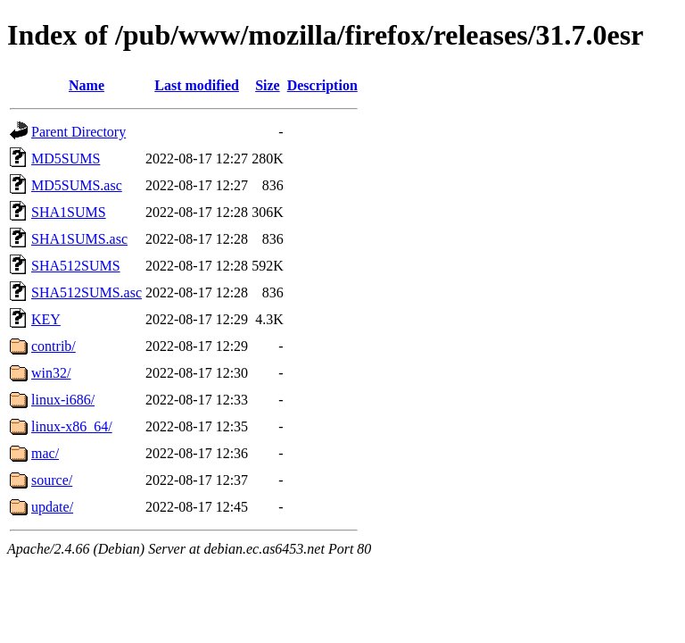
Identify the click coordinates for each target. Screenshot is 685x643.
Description (322, 85)
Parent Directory (78, 131)
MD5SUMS (65, 158)
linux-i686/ (63, 399)
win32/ (50, 372)
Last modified (196, 85)
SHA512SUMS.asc (86, 292)
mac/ (45, 453)
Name (86, 85)
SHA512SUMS (75, 265)
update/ (52, 506)
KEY (46, 319)
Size (267, 85)
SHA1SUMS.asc (79, 238)
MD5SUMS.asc (76, 185)
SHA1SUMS (68, 212)
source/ (51, 480)
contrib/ (53, 346)
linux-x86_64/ (71, 426)
